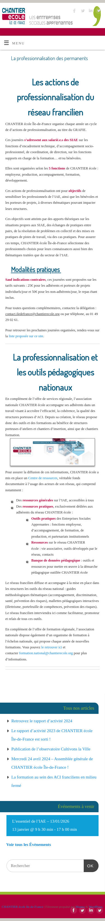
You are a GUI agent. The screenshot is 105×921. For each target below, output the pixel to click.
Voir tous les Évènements (28, 844)
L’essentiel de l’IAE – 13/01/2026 (40, 821)
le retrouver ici (51, 647)
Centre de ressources (42, 478)
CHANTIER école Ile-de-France (22, 906)
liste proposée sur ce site (26, 336)
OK (89, 865)
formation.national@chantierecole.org (46, 653)
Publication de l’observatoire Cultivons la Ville (51, 749)
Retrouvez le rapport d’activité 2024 (41, 721)
